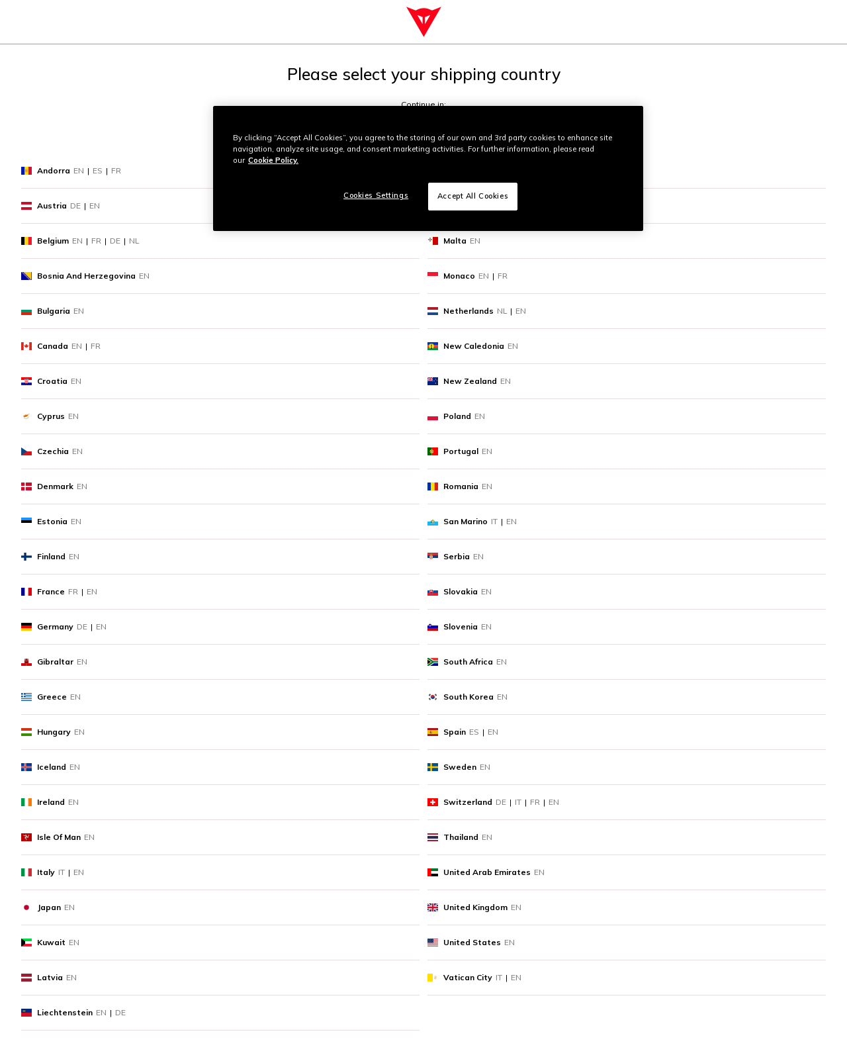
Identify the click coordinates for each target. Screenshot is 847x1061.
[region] (428, 168)
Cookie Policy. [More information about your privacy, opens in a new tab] (273, 160)
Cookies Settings (375, 195)
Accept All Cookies (472, 196)
